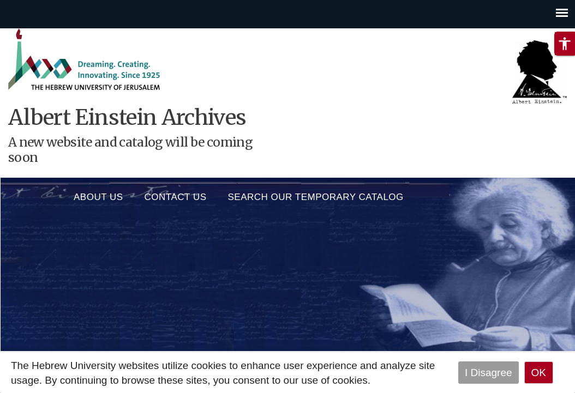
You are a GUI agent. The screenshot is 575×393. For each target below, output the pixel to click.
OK (538, 372)
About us (98, 194)
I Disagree (488, 372)
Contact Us (176, 194)
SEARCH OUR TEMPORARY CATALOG (316, 194)
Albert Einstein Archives (127, 117)
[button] (564, 44)
